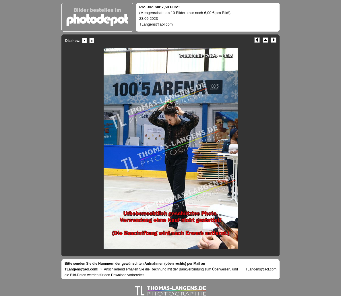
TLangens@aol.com (156, 24)
